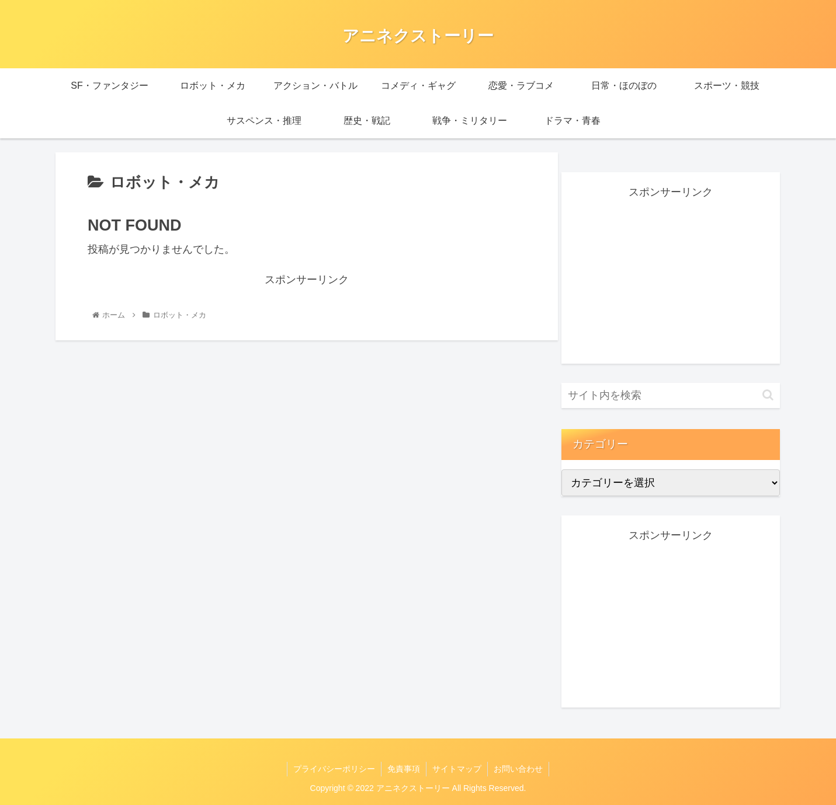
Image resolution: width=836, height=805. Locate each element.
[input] (670, 395)
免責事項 (403, 768)
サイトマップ (456, 768)
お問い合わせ (518, 768)
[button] (768, 395)
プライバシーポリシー (334, 768)
